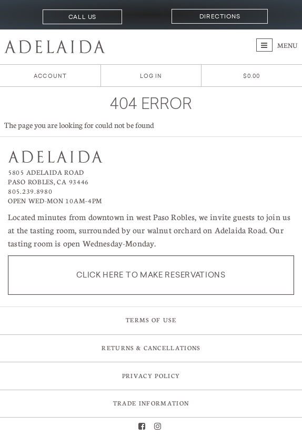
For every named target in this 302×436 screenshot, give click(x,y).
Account (50, 76)
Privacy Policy (151, 376)
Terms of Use (151, 320)
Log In (151, 76)
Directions (219, 16)
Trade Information (151, 403)
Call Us (82, 17)
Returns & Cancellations (151, 348)
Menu (277, 45)
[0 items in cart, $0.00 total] (251, 76)
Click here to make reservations (151, 275)
